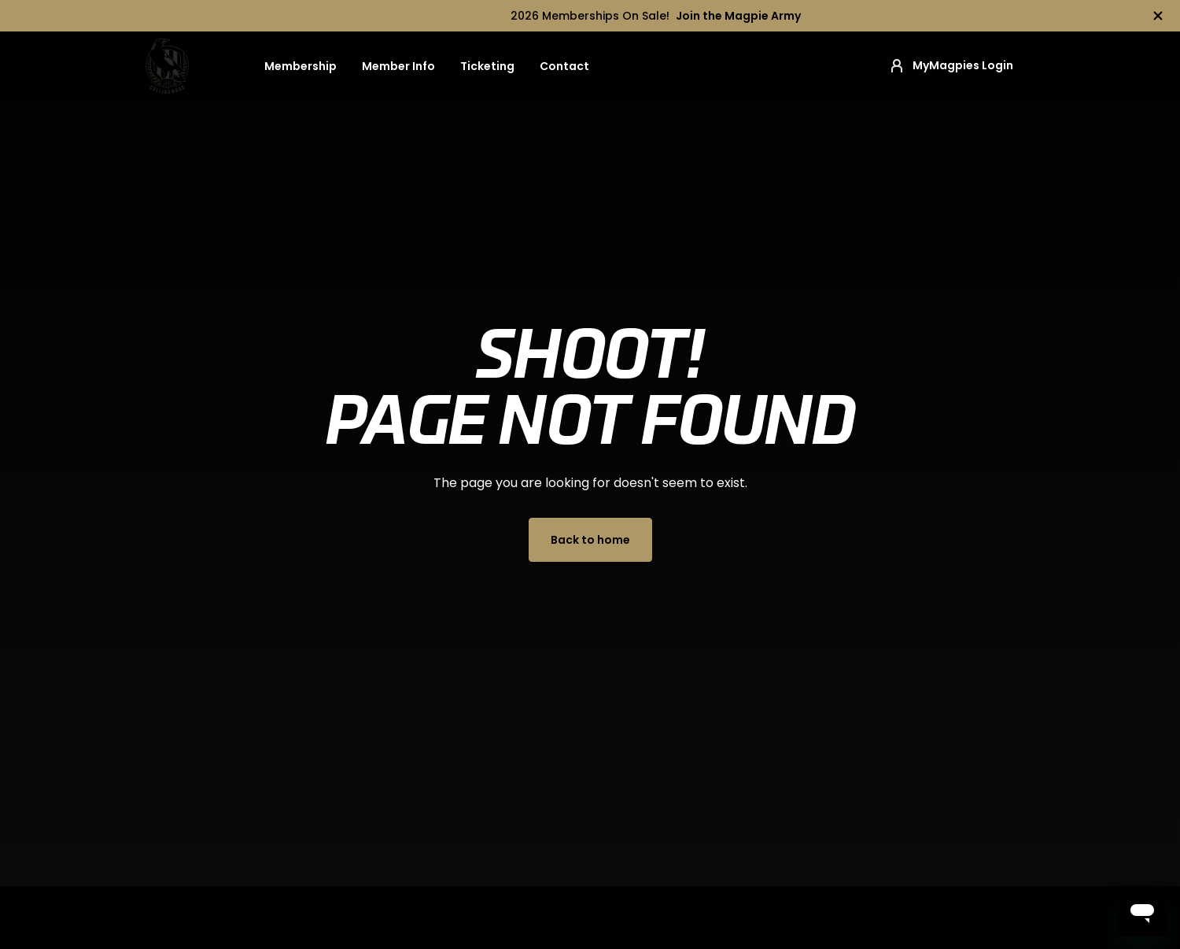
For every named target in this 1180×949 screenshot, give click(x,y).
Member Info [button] (398, 66)
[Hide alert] (1158, 15)
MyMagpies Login (950, 66)
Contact (564, 66)
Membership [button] (300, 66)
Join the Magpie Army (738, 16)
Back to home (590, 540)
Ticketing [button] (487, 66)
